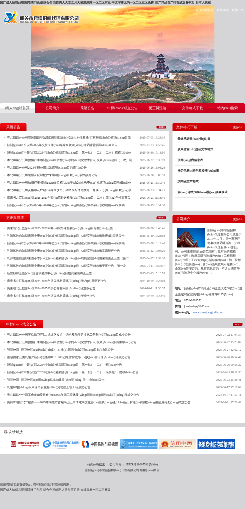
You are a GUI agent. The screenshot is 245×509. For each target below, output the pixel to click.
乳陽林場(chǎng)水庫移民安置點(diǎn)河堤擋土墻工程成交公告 (48, 387)
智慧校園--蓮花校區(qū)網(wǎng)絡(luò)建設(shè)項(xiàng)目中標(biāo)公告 (55, 379)
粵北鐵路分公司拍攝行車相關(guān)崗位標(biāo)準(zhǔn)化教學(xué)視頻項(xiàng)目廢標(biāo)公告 (71, 342)
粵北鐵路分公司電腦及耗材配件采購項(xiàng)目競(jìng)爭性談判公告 (52, 175)
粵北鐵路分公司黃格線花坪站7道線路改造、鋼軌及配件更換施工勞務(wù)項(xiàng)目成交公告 (69, 334)
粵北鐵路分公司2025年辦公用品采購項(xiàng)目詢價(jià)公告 (47, 167)
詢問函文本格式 (188, 181)
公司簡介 (116, 464)
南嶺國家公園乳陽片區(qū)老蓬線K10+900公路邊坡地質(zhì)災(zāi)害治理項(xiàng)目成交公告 (68, 357)
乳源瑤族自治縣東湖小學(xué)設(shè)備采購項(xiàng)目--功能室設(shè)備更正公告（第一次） (68, 266)
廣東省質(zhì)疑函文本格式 (195, 149)
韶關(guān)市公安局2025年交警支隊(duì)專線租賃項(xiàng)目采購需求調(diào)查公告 (62, 145)
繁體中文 (238, 10)
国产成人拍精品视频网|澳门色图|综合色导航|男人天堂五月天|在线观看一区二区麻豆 (55, 489)
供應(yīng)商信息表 (190, 160)
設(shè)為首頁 (205, 10)
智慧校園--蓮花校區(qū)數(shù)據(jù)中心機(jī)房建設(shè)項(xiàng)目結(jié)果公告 (60, 349)
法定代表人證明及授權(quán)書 (198, 170)
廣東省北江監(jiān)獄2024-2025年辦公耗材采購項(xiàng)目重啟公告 (51, 288)
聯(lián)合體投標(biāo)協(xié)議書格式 (203, 192)
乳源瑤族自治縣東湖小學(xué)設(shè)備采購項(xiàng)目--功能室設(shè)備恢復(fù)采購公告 (65, 235)
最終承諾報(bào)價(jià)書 (194, 139)
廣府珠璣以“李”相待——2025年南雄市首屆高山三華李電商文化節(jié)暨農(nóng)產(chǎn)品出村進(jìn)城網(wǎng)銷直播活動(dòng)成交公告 (99, 402)
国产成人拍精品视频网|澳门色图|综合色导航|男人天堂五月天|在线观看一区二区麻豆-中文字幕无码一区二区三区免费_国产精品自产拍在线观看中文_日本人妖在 (105, 2)
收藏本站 (223, 10)
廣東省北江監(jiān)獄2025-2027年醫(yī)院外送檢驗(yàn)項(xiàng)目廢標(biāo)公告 (60, 228)
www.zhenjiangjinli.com (207, 312)
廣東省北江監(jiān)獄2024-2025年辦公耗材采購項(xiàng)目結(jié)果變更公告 (56, 281)
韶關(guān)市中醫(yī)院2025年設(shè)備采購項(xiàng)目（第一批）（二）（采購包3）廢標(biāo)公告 (72, 372)
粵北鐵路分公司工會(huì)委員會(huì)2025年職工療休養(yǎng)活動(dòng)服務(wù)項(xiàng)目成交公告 (73, 395)
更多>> (161, 127)
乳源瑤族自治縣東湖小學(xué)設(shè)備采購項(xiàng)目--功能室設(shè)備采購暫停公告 (63, 250)
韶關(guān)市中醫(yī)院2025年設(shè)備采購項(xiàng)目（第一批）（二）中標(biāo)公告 (64, 364)
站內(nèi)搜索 (96, 464)
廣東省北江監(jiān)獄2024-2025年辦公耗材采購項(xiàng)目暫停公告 (51, 296)
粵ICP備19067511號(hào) (142, 464)
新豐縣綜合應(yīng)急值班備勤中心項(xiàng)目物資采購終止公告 (49, 273)
